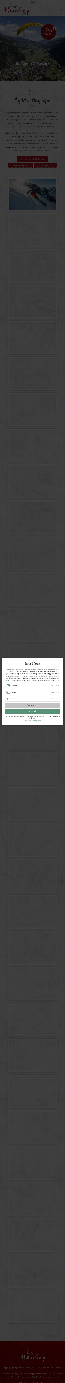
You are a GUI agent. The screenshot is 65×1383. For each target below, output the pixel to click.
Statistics (14, 699)
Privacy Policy (36, 721)
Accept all (32, 711)
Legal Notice (27, 721)
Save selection (32, 705)
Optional (14, 692)
